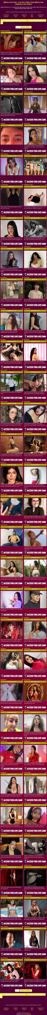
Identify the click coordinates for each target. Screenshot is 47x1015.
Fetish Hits (29, 1014)
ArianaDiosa (27, 926)
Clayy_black (27, 587)
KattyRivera (27, 741)
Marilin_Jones (4, 401)
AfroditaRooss (27, 246)
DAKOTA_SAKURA (5, 30)
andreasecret (4, 833)
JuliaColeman (4, 246)
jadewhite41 (3, 679)
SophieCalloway (28, 30)
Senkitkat (3, 123)
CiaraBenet (3, 772)
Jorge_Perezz (4, 525)
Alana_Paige (27, 679)
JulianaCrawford (28, 432)
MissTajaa (3, 339)
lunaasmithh (27, 308)
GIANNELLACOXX (28, 184)
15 (21, 20)
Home (17, 27)
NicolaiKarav (4, 92)
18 (30, 20)
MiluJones (3, 216)
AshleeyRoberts (4, 154)
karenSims (3, 432)
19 (33, 20)
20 (36, 20)
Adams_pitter (4, 370)
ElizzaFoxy (3, 462)
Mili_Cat (26, 370)
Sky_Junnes (27, 957)
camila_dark (27, 833)
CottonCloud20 (4, 587)
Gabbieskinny (4, 741)
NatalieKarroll (4, 803)
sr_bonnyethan (4, 184)
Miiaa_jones (27, 216)
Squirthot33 (27, 154)
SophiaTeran (27, 648)
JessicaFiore (27, 123)
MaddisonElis (4, 865)
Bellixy (2, 710)
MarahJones (27, 555)
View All (3, 20)
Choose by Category (26, 27)
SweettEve (3, 308)
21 (39, 20)
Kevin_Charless (4, 926)
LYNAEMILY (27, 525)
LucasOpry (26, 277)
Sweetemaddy (27, 803)
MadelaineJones (28, 895)
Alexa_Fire (26, 710)
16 (24, 20)
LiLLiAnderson (4, 957)
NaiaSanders (27, 401)
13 (15, 20)
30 (44, 20)
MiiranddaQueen (5, 617)
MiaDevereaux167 (28, 92)
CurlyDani (26, 617)
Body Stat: (12, 32)
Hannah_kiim (4, 494)
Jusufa (2, 61)
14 (18, 20)
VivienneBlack (27, 61)
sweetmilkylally (4, 895)
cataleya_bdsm (27, 865)
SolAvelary (26, 339)
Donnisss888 (27, 772)
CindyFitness (4, 277)
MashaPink (3, 555)
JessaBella (26, 494)
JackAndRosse (27, 462)
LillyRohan (3, 648)
